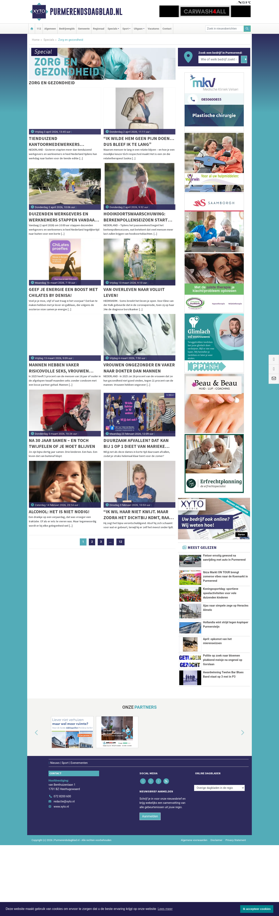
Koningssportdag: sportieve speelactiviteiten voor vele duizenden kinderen (220, 619)
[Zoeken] (247, 29)
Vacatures (153, 28)
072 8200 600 (62, 867)
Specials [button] (112, 28)
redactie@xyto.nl (64, 872)
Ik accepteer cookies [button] (257, 908)
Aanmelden (150, 887)
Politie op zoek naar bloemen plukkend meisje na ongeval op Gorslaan (222, 709)
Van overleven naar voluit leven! (134, 292)
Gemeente (84, 28)
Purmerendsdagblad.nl (86, 11)
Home (36, 40)
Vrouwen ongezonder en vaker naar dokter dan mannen (139, 367)
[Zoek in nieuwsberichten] (224, 29)
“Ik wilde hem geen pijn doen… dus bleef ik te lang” (138, 141)
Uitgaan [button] (138, 28)
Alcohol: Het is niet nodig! (59, 511)
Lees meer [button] (165, 908)
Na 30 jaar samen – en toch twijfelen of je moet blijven (62, 443)
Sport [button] (125, 28)
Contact (167, 28)
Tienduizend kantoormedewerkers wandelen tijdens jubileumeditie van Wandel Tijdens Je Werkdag (60, 141)
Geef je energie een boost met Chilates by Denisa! (63, 292)
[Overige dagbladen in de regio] (219, 859)
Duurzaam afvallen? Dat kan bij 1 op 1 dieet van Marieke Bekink (136, 443)
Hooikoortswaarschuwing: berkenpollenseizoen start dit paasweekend (135, 217)
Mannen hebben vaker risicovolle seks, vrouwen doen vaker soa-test (59, 368)
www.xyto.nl (61, 877)
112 (39, 28)
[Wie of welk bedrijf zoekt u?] (218, 59)
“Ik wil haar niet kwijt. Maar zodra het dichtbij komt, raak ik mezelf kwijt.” (137, 515)
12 (120, 542)
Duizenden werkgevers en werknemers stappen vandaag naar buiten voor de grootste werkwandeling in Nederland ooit (63, 217)
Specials (49, 40)
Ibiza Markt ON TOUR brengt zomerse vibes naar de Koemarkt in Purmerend (225, 588)
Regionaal (98, 28)
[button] (32, 803)
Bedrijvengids (67, 28)
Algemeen (50, 28)
